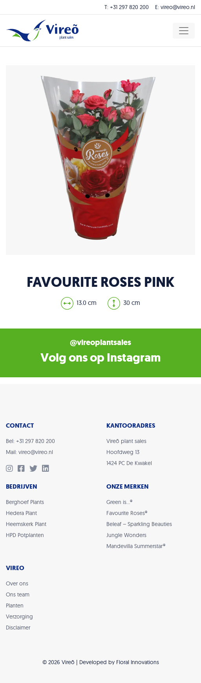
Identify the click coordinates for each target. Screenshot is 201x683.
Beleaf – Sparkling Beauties (139, 524)
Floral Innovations (137, 662)
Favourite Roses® (126, 513)
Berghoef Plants (25, 502)
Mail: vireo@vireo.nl (29, 452)
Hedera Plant (21, 513)
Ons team (17, 594)
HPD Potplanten (25, 535)
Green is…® (119, 502)
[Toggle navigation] (184, 31)
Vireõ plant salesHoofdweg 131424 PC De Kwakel (129, 452)
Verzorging (19, 616)
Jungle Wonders (126, 535)
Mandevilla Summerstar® (135, 546)
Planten (15, 605)
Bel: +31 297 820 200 (30, 441)
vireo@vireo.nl (178, 7)
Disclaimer (18, 627)
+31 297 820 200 (129, 7)
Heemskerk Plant (26, 524)
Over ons (17, 583)
